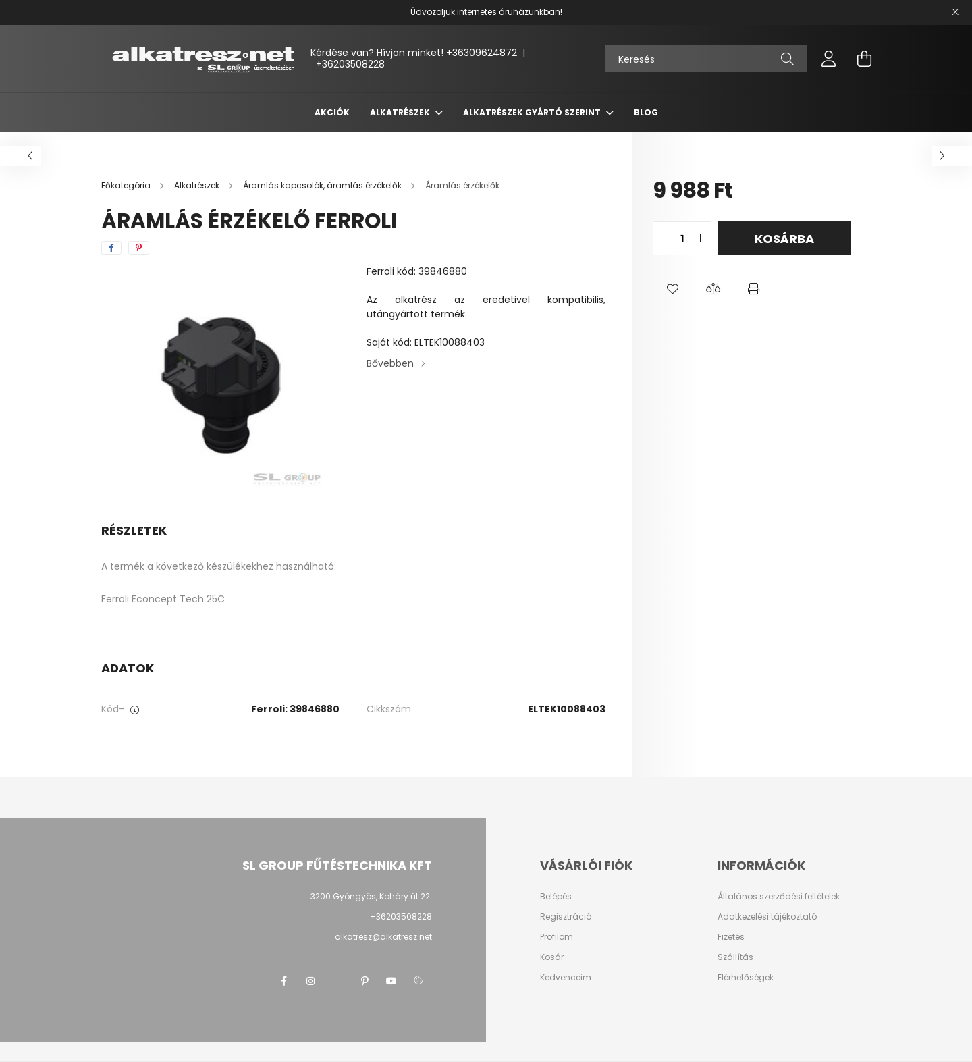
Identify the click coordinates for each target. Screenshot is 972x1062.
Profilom (556, 937)
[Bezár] (955, 12)
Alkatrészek (401, 112)
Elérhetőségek (746, 977)
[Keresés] (706, 58)
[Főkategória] (127, 185)
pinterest (364, 980)
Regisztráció (565, 917)
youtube (391, 980)
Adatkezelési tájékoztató (767, 917)
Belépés (556, 896)
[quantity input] (682, 238)
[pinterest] (138, 248)
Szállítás (735, 957)
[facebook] (111, 248)
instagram (310, 980)
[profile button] (828, 58)
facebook (283, 980)
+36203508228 (350, 64)
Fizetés (731, 937)
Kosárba (784, 238)
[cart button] (864, 58)
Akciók (332, 112)
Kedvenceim (565, 977)
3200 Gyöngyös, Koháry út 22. (371, 896)
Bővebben (390, 363)
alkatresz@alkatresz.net (383, 936)
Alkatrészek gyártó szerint (533, 112)
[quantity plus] (701, 238)
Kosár (552, 957)
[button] (672, 288)
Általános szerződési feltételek (779, 896)
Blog (646, 112)
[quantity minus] (663, 238)
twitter (337, 980)
